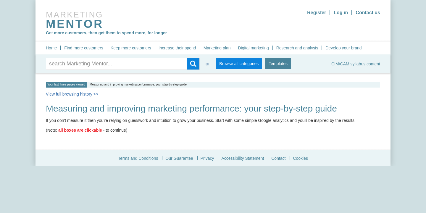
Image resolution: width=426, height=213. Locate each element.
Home (51, 48)
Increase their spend (177, 48)
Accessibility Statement (242, 158)
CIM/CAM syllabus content (355, 64)
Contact (278, 158)
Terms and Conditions (138, 158)
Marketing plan (217, 48)
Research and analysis (297, 48)
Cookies (300, 158)
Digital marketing (253, 48)
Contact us (368, 12)
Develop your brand (343, 48)
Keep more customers (131, 48)
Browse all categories (239, 63)
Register (316, 12)
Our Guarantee (179, 158)
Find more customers (83, 48)
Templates (278, 63)
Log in (341, 12)
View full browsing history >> (72, 94)
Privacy (207, 158)
